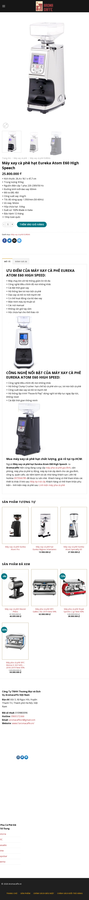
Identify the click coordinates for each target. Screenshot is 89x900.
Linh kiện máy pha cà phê (52, 485)
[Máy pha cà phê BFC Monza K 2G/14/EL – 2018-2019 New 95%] (15, 641)
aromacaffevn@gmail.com (22, 719)
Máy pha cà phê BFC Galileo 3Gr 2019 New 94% (44, 610)
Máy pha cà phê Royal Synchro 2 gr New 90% (74, 610)
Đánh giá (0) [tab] (21, 261)
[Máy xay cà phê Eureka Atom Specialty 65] (74, 525)
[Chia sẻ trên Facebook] (4, 240)
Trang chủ (6, 158)
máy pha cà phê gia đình (58, 467)
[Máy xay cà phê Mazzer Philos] (15, 587)
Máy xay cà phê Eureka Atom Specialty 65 (73, 548)
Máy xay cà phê (20, 158)
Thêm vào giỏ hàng (32, 224)
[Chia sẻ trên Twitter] (9, 240)
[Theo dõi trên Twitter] (22, 757)
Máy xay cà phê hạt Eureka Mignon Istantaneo (44, 548)
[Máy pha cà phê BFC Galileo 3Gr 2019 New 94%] (44, 588)
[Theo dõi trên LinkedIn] (26, 757)
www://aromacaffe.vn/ (23, 723)
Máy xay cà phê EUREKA (40, 158)
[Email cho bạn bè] (14, 240)
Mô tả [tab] (7, 261)
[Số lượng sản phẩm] (8, 224)
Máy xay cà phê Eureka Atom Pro (15, 548)
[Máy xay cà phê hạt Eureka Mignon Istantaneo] (44, 525)
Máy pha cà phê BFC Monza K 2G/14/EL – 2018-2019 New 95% (15, 665)
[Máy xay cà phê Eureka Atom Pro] (15, 525)
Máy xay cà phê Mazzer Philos (15, 610)
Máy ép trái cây (38, 481)
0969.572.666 (17, 716)
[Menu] (3, 6)
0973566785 (20, 478)
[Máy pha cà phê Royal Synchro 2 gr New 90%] (74, 588)
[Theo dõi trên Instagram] (18, 757)
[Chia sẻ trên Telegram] (19, 240)
